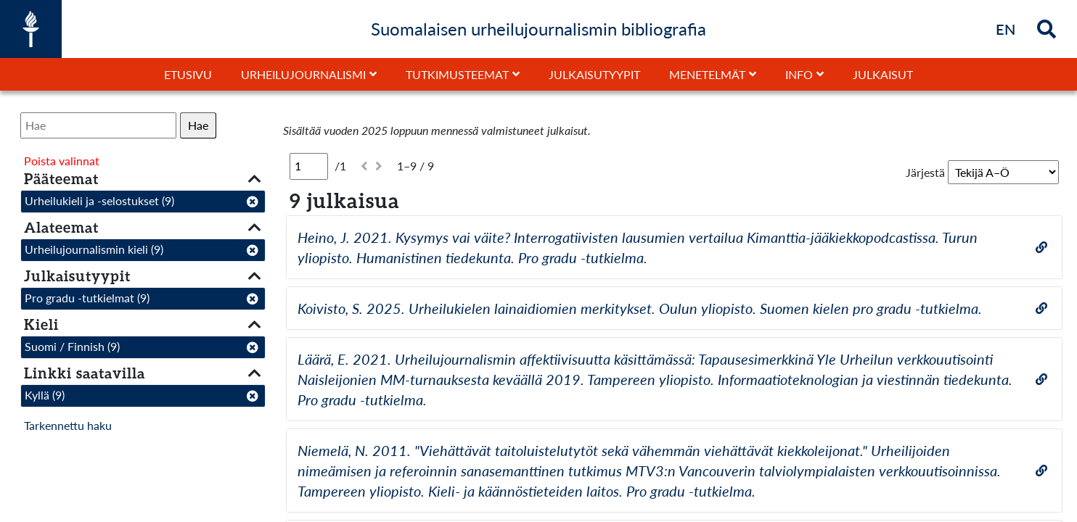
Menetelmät (707, 74)
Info (799, 74)
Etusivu (188, 74)
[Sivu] (309, 166)
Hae (198, 125)
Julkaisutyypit (594, 74)
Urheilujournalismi (303, 74)
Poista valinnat (61, 160)
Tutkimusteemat (457, 74)
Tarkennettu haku (68, 425)
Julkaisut (883, 74)
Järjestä (925, 172)
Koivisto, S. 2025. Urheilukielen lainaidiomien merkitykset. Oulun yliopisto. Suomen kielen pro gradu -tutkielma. (640, 308)
